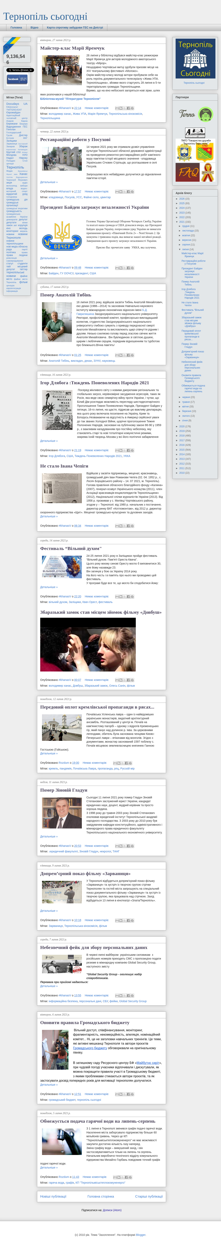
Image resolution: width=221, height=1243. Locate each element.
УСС (79, 197)
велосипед (11, 185)
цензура (10, 285)
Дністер (23, 135)
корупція (22, 225)
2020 (182, 426)
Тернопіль (15, 167)
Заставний (22, 144)
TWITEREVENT (14, 110)
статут (9, 263)
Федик (9, 171)
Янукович (22, 180)
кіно (8, 228)
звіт (15, 225)
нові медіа (12, 246)
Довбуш (78, 685)
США (93, 273)
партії (24, 249)
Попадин (10, 161)
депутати (11, 222)
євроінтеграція (13, 288)
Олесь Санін (117, 685)
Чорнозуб (11, 180)
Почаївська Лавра (84, 768)
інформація (12, 291)
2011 (182, 468)
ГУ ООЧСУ (66, 273)
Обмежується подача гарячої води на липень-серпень (97, 1121)
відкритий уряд (16, 194)
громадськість (14, 211)
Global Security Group (133, 1001)
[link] (70, 98)
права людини (16, 255)
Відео (34, 27)
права (24, 252)
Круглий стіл (13, 152)
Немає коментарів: (97, 108)
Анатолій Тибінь (59, 360)
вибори (23, 185)
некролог (105, 851)
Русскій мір (127, 768)
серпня (186, 244)
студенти (22, 263)
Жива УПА (79, 113)
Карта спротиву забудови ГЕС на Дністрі (75, 27)
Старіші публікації (149, 1196)
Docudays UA (16, 103)
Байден (53, 273)
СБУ (105, 1001)
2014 (182, 454)
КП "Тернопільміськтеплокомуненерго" (100, 1182)
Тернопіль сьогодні (45, 16)
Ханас (23, 173)
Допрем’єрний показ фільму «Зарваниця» (85, 873)
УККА (126, 456)
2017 (182, 440)
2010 (182, 473)
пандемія (65, 768)
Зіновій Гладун (88, 851)
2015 (182, 449)
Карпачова (11, 149)
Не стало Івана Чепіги (64, 466)
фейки (114, 1001)
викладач (77, 360)
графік (70, 1182)
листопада (188, 230)
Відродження (13, 126)
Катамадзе (23, 149)
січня (185, 420)
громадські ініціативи (16, 208)
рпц (116, 768)
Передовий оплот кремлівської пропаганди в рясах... (97, 707)
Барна (24, 121)
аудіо (24, 182)
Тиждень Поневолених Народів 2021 (98, 456)
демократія (11, 219)
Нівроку (23, 158)
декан (88, 360)
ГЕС (25, 126)
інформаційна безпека (63, 1001)
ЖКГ (25, 138)
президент (81, 273)
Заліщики (75, 602)
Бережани (12, 123)
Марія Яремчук (97, 113)
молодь (23, 228)
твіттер (23, 269)
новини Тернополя (16, 235)
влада (9, 188)
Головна (16, 27)
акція (9, 182)
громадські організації (12, 204)
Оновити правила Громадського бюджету (84, 1022)
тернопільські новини (15, 274)
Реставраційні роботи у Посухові (75, 139)
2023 (182, 212)
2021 (182, 222)
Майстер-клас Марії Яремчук (72, 48)
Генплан (11, 129)
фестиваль (105, 602)
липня (186, 249)
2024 (182, 208)
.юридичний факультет (63, 851)
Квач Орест (89, 602)
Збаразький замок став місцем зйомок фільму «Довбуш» (101, 612)
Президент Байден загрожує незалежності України (94, 207)
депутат (23, 219)
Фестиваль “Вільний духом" (71, 548)
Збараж (23, 146)
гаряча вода (56, 1182)
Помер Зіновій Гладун (63, 790)
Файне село (91, 197)
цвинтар (105, 197)
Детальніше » (49, 182)
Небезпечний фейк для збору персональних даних (93, 947)
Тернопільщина (50, 118)
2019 (182, 431)
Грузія (9, 135)
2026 (182, 198)
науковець (108, 360)
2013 (182, 459)
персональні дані (90, 1001)
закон (9, 225)
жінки (24, 222)
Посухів (69, 197)
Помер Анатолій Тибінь (65, 294)
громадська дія (16, 199)
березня (187, 411)
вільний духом (58, 602)
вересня (187, 240)
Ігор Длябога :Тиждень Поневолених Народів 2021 (94, 382)
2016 (182, 445)
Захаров (10, 146)
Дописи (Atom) (112, 1210)
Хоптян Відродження (16, 177)
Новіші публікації (53, 1196)
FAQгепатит (12, 107)
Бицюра (23, 124)
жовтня (186, 235)
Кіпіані (24, 152)
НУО (24, 155)
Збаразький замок (96, 685)
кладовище (56, 197)
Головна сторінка (101, 1196)
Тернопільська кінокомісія (125, 113)
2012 (182, 463)
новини (10, 234)
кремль (53, 768)
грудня (186, 226)
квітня (185, 406)
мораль (23, 231)
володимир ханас (60, 113)
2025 (182, 203)
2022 (182, 217)
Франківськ (22, 171)
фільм (131, 685)
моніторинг (12, 231)
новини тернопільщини (14, 242)
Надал (10, 158)
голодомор (11, 197)
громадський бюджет (62, 1099)
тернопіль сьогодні (89, 1099)
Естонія (10, 138)
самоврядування (14, 261)
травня (186, 402)
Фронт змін (12, 174)
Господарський (13, 132)
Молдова (11, 155)
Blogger (140, 1234)
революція (11, 258)
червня (186, 397)
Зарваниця (56, 925)
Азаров (10, 121)
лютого (186, 416)
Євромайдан (13, 112)
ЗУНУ (97, 360)
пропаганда (105, 768)
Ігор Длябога (57, 456)
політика (11, 252)
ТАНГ (115, 851)
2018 (182, 435)
